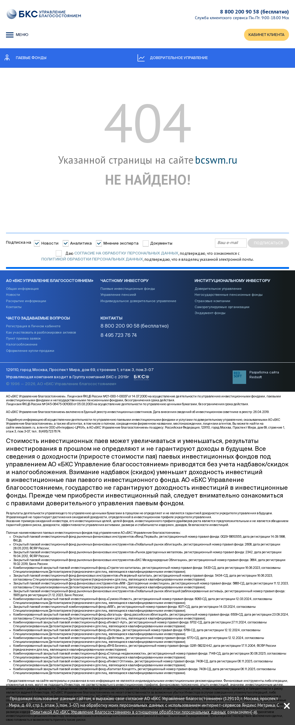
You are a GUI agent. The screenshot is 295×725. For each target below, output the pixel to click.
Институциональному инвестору (232, 281)
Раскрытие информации (26, 301)
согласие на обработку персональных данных (126, 253)
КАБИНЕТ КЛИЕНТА (267, 35)
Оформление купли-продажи (30, 350)
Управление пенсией (118, 294)
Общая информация (22, 288)
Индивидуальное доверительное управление (138, 301)
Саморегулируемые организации (222, 307)
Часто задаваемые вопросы (38, 318)
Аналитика (81, 243)
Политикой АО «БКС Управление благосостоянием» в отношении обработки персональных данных (128, 712)
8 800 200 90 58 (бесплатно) (254, 11)
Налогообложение (21, 344)
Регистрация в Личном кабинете (33, 326)
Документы (161, 243)
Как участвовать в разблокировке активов (41, 332)
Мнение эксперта (121, 243)
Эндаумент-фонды (210, 313)
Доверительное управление (218, 288)
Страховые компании (212, 301)
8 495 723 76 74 (118, 335)
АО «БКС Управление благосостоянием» (49, 281)
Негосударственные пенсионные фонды (229, 294)
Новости (49, 243)
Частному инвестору (124, 281)
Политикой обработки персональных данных (92, 259)
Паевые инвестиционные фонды (127, 288)
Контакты (14, 307)
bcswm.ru (216, 160)
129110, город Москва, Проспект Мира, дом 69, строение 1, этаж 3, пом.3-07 (79, 370)
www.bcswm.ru (25, 427)
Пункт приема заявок (23, 338)
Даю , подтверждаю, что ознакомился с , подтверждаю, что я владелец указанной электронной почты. (147, 256)
